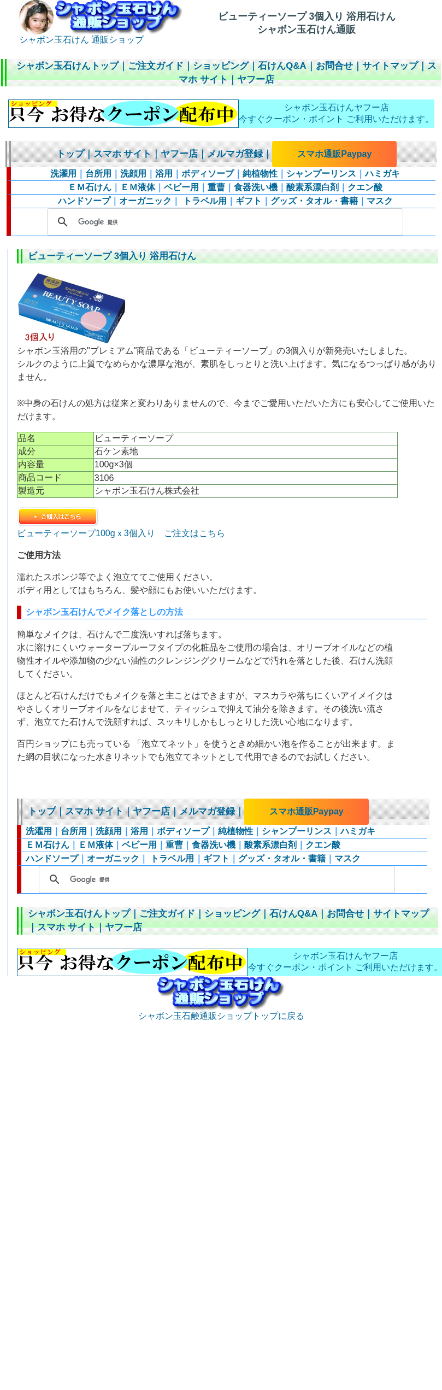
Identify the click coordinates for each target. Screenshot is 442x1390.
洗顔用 (133, 173)
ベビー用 (181, 187)
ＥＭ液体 (137, 187)
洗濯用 (63, 173)
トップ (70, 154)
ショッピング (221, 66)
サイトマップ (390, 66)
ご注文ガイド (156, 66)
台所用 (98, 173)
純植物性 (260, 173)
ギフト (248, 201)
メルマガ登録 (235, 154)
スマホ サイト (122, 154)
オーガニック (145, 201)
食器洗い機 (256, 187)
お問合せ (334, 66)
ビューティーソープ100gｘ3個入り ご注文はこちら (121, 528)
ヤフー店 (255, 79)
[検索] (223, 221)
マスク (380, 201)
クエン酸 (364, 187)
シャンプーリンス (321, 173)
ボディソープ (207, 173)
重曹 (216, 187)
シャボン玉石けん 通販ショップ (100, 35)
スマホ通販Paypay (334, 154)
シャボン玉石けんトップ (67, 66)
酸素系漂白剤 (312, 187)
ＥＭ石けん (89, 187)
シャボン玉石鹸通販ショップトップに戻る (221, 1011)
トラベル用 (203, 201)
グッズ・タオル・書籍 (314, 201)
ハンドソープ (84, 201)
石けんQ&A (282, 66)
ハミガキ (382, 173)
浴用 (164, 173)
